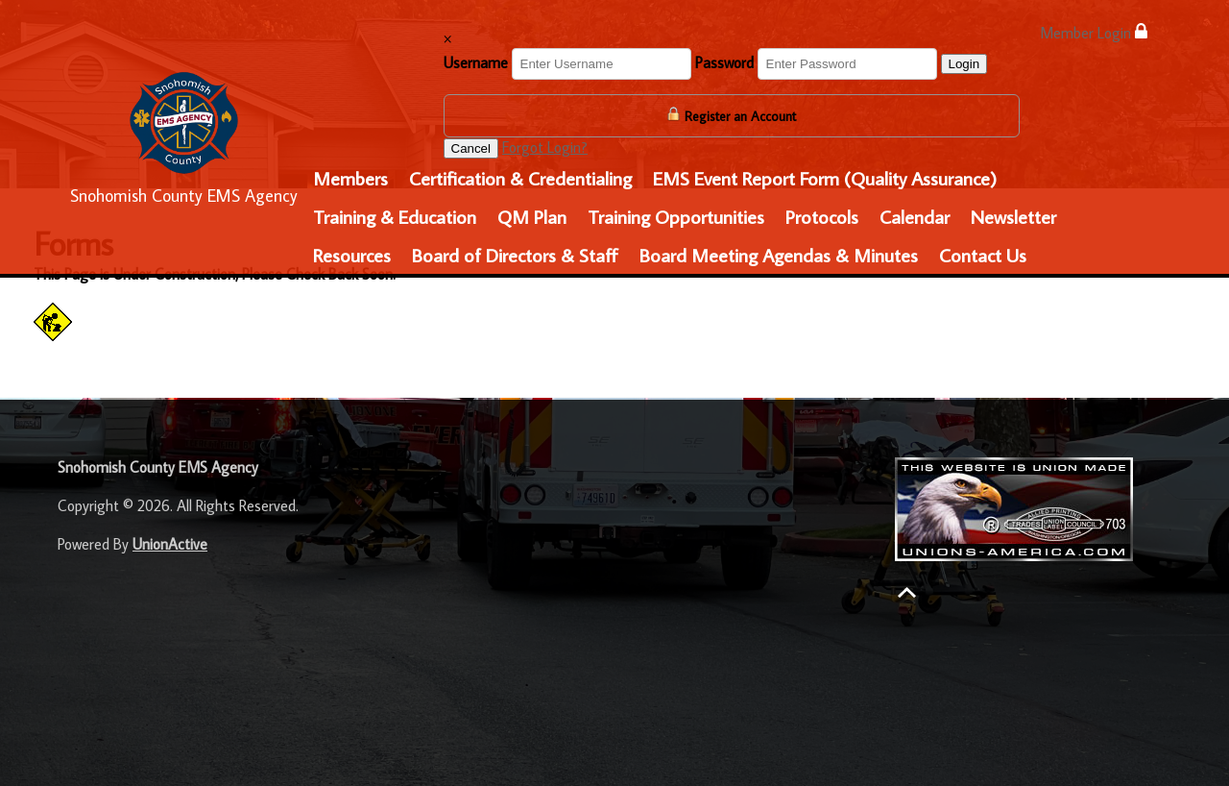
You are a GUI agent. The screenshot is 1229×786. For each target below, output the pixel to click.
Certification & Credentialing (520, 177)
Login (964, 64)
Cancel (471, 148)
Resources (352, 254)
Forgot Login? (545, 147)
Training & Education (394, 216)
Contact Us (982, 254)
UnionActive (170, 543)
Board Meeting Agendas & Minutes (778, 254)
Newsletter (1013, 216)
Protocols (821, 216)
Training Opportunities (676, 216)
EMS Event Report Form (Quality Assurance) (825, 177)
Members (350, 177)
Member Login (1093, 32)
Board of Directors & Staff (515, 254)
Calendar (915, 216)
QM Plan (531, 216)
